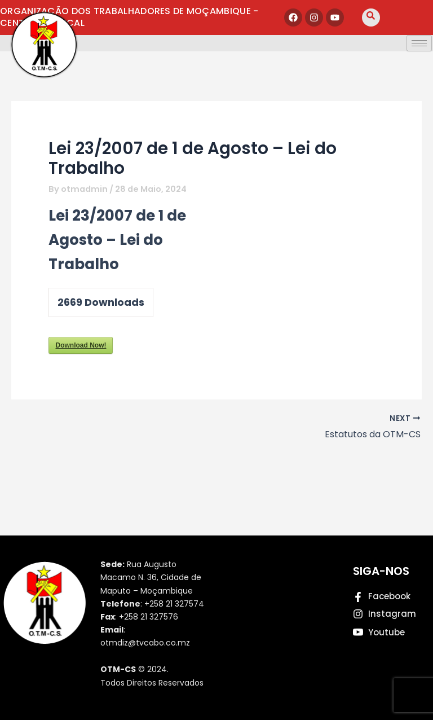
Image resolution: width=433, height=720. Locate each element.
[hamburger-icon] (419, 43)
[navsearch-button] (371, 17)
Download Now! (80, 345)
